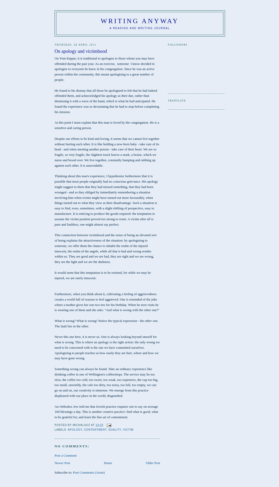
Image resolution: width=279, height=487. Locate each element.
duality (115, 429)
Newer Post (62, 463)
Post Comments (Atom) (89, 472)
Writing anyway (140, 21)
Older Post (153, 463)
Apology (75, 429)
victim (128, 429)
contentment (95, 429)
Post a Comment (66, 455)
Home (108, 463)
